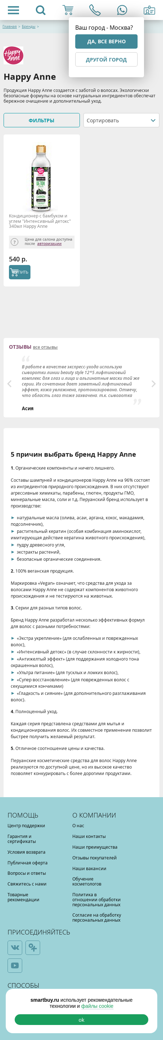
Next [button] (154, 383)
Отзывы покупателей (94, 857)
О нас (78, 825)
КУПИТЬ (20, 272)
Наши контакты (89, 836)
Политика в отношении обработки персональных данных (96, 899)
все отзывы (45, 347)
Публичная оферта (28, 862)
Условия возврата (26, 852)
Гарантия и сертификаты (22, 838)
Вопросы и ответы (27, 873)
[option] (81, 383)
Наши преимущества (95, 847)
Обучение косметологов (86, 881)
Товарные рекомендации (23, 897)
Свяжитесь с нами (27, 884)
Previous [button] (9, 383)
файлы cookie (97, 1006)
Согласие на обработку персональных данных (96, 917)
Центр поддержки (26, 825)
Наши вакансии (89, 868)
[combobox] (121, 120)
